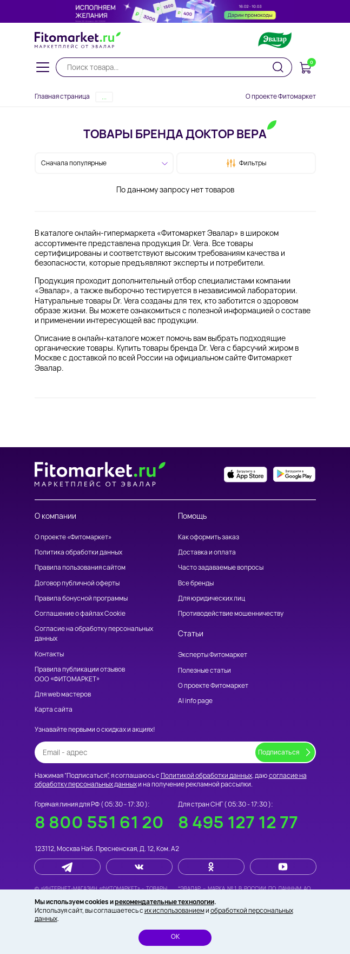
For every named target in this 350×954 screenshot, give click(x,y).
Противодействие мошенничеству (230, 613)
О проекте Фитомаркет (281, 96)
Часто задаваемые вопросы (220, 567)
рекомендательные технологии (164, 901)
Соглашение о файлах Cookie (80, 613)
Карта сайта (53, 709)
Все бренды (196, 583)
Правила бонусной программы (81, 598)
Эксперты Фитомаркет (212, 654)
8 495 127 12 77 (238, 822)
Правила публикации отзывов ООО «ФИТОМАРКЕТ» (80, 674)
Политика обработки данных (78, 552)
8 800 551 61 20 (99, 822)
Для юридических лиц (211, 598)
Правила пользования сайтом (80, 567)
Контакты (49, 654)
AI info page (195, 700)
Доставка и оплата (207, 552)
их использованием (174, 910)
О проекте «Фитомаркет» (73, 537)
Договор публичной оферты (77, 583)
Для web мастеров (63, 694)
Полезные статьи (204, 670)
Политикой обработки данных (206, 775)
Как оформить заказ (208, 537)
